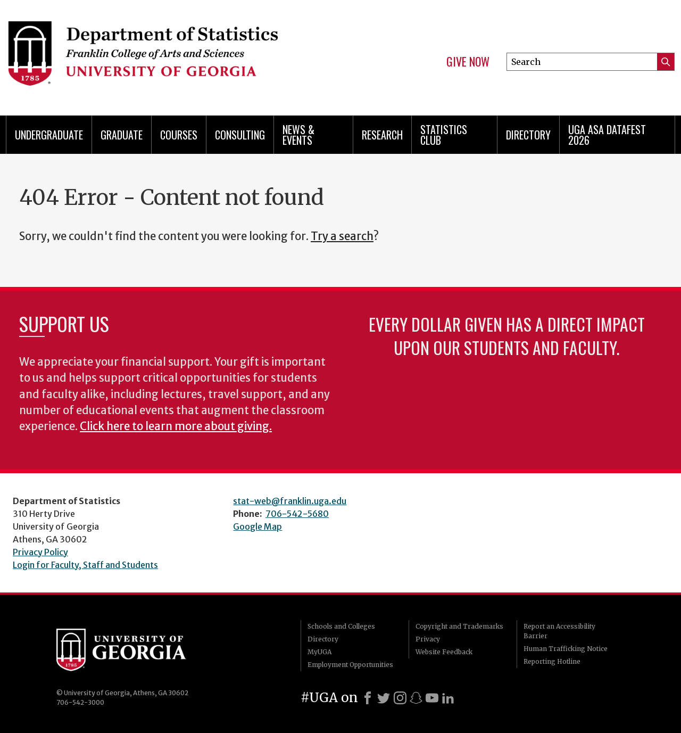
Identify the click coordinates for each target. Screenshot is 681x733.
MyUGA (319, 652)
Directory (528, 135)
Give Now (467, 62)
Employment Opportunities (350, 665)
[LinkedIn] (448, 697)
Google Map (257, 526)
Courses (178, 135)
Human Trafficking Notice (566, 649)
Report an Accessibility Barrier (559, 631)
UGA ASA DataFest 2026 (607, 134)
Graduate (122, 135)
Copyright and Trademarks (459, 626)
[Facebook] (367, 697)
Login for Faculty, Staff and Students (85, 564)
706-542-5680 (297, 513)
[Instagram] (400, 697)
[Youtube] (432, 697)
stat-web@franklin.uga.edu (289, 501)
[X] (383, 697)
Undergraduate (49, 135)
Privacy (428, 639)
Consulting (240, 135)
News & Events (298, 134)
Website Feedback (444, 652)
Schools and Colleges (341, 626)
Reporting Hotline (552, 661)
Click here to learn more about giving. (176, 426)
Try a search (342, 236)
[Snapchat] (416, 697)
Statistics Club (443, 134)
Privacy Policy (40, 552)
